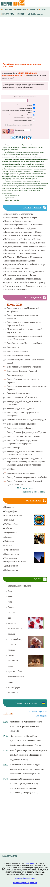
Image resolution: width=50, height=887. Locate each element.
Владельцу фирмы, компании (17, 221)
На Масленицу (11, 250)
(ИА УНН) (14, 731)
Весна (9, 596)
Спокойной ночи (26, 282)
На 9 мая (37, 239)
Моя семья (8, 520)
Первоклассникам (12, 268)
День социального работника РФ (22, 397)
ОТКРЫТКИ (32, 9)
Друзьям (32, 228)
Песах (26, 268)
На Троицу (9, 257)
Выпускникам (36, 225)
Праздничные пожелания (15, 275)
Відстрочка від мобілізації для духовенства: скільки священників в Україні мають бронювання (26, 740)
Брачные (25, 217)
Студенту (41, 282)
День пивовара (13, 447)
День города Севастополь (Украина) (23, 436)
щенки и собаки (14, 671)
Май (19, 488)
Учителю (8, 289)
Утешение (18, 286)
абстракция (12, 692)
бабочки (10, 612)
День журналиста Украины (19, 356)
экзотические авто (15, 676)
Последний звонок (36, 271)
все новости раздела (38, 711)
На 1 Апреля (10, 235)
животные (11, 623)
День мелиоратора (15, 375)
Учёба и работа (10, 524)
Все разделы (41, 716)
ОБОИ (42, 9)
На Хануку (22, 257)
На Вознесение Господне (15, 243)
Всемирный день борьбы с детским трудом (26, 420)
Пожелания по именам (14, 271)
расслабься (12, 660)
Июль (30, 488)
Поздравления (10, 533)
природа (10, 650)
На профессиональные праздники (19, 261)
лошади (10, 634)
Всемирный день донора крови (21, 473)
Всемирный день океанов (18, 393)
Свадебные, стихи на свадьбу (28, 279)
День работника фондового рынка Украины (26, 432)
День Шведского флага (17, 351)
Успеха (7, 286)
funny (9, 682)
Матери (38, 232)
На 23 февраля (10, 239)
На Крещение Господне (34, 246)
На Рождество (10, 253)
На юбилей (32, 264)
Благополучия (27, 214)
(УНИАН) (36, 774)
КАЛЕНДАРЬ (7, 9)
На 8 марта (25, 239)
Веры (34, 217)
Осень (9, 607)
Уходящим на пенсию (36, 286)
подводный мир (14, 639)
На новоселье (36, 257)
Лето (9, 602)
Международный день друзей (20, 408)
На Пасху (41, 250)
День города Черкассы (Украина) (22, 371)
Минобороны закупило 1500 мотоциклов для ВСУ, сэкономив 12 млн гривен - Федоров (28, 755)
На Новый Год (27, 250)
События (7, 528)
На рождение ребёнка (14, 264)
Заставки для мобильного (18, 586)
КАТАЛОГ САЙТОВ (9, 856)
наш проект (30, 863)
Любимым (27, 232)
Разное (33, 275)
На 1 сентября (36, 235)
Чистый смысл (22, 289)
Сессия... (11, 469)
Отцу (42, 264)
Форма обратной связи (25, 878)
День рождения (10, 566)
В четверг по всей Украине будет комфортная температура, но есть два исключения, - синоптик (26, 769)
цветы (9, 666)
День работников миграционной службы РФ (27, 477)
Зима (9, 591)
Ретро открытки (11, 550)
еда (8, 618)
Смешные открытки (12, 515)
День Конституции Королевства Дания (24, 343)
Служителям (10, 282)
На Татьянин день (28, 253)
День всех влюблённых (14, 228)
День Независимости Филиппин (21, 424)
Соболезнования (11, 554)
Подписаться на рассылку (35, 492)
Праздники (8, 507)
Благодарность (11, 214)
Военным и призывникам (15, 225)
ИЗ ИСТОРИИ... (8, 14)
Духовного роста (12, 232)
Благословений (11, 217)
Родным (8, 279)
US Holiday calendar (35, 14)
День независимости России (20, 428)
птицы (10, 655)
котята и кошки (14, 628)
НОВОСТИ (21, 14)
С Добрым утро (10, 570)
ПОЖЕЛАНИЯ (20, 9)
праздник (11, 644)
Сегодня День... (10, 511)
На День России (37, 243)
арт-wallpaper (13, 687)
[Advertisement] (25, 40)
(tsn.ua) (38, 745)
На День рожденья (12, 246)
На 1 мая (23, 235)
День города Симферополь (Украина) (24, 367)
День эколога (13, 347)
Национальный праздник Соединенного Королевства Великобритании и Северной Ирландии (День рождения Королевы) (26, 461)
